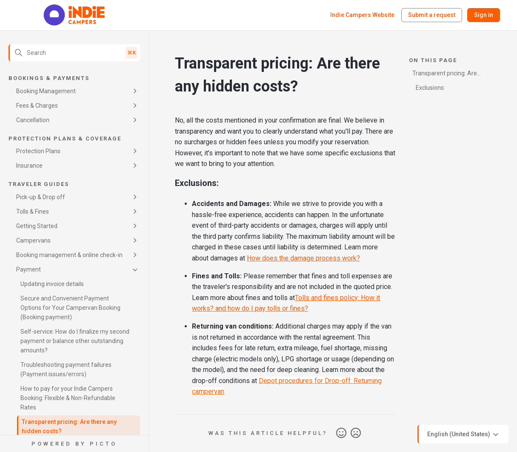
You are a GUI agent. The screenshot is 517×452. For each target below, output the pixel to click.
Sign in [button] (483, 14)
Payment (28, 269)
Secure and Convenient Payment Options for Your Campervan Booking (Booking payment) (70, 307)
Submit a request (431, 14)
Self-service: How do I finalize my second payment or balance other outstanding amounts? (74, 341)
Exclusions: (430, 87)
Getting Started (36, 226)
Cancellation (32, 120)
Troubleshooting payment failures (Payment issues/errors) (65, 369)
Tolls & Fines (32, 211)
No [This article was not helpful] (356, 433)
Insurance (29, 165)
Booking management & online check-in (69, 255)
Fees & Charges (37, 105)
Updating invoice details (52, 283)
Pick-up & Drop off (40, 197)
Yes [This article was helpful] (341, 433)
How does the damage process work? (303, 258)
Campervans (33, 240)
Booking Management (46, 91)
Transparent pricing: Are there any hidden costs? (69, 426)
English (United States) (463, 434)
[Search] (74, 52)
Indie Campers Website (362, 14)
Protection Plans (38, 151)
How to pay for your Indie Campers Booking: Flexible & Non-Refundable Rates (67, 398)
